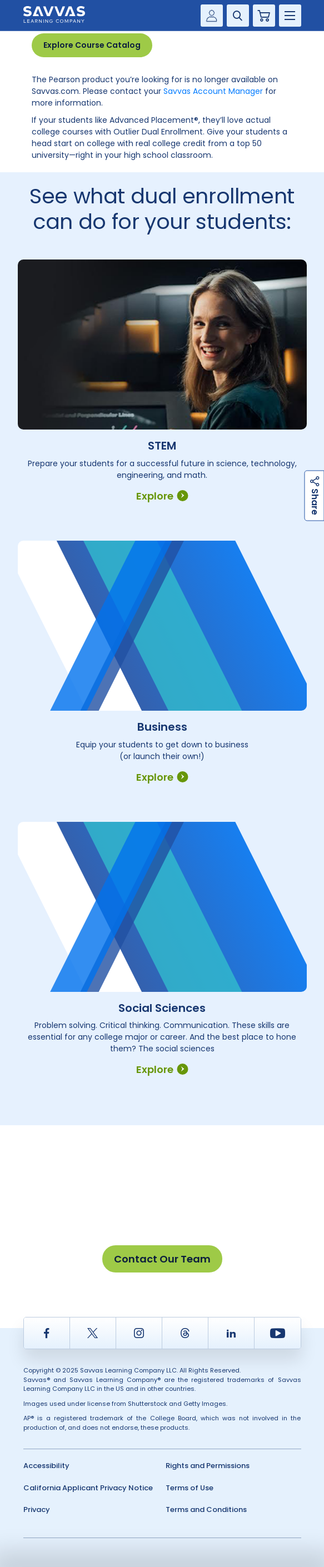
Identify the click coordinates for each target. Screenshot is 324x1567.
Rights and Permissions (208, 1465)
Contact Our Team (162, 1259)
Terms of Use (189, 1488)
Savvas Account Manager (213, 91)
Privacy (36, 1509)
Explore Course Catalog (92, 45)
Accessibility (46, 1465)
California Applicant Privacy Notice (88, 1488)
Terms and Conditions (206, 1509)
